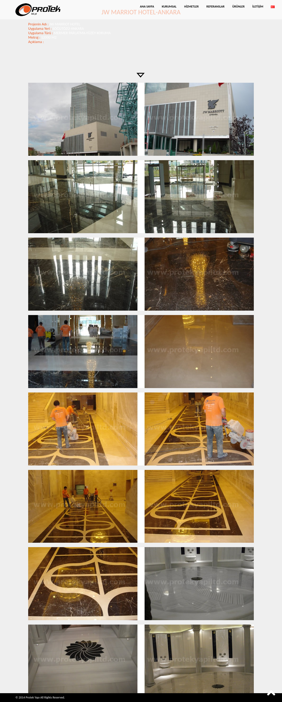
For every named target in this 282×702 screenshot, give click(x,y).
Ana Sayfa (147, 6)
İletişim (257, 6)
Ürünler (238, 6)
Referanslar (215, 6)
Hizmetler (191, 6)
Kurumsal (169, 6)
